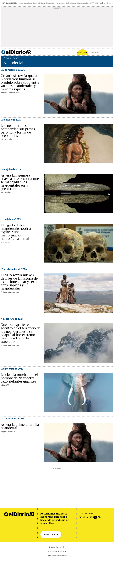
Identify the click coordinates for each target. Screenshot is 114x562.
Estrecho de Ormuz (39, 3)
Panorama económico (25, 3)
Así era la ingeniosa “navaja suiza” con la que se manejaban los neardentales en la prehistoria (20, 182)
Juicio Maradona (100, 3)
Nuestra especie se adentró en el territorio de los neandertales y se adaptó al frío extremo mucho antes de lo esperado (21, 333)
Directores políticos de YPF (85, 3)
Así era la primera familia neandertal (20, 426)
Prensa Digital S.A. (57, 547)
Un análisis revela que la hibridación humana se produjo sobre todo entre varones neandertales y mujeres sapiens (20, 82)
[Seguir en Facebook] (84, 517)
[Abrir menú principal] (111, 52)
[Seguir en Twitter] (80, 517)
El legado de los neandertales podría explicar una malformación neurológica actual (16, 231)
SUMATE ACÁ (51, 534)
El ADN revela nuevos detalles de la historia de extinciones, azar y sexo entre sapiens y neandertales (19, 281)
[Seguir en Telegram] (87, 517)
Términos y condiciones (57, 555)
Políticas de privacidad (57, 551)
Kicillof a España (71, 3)
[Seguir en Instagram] (91, 517)
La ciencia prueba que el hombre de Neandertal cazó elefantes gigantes (19, 378)
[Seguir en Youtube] (95, 517)
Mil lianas (109, 3)
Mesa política (50, 3)
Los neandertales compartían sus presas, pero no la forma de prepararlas (18, 131)
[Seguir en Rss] (99, 517)
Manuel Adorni (60, 3)
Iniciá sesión (95, 52)
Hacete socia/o (82, 52)
